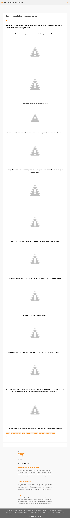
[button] (6, 21)
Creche (7, 433)
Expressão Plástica (15, 433)
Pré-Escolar (34, 433)
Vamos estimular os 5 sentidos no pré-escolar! (28, 467)
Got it (39, 516)
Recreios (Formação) (23, 456)
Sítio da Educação (13, 2)
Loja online (20, 454)
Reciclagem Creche (50, 433)
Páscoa (28, 433)
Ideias (23, 433)
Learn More (32, 516)
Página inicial (21, 453)
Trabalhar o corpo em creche (24, 481)
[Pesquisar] (68, 2)
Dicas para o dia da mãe (23, 495)
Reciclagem (41, 433)
